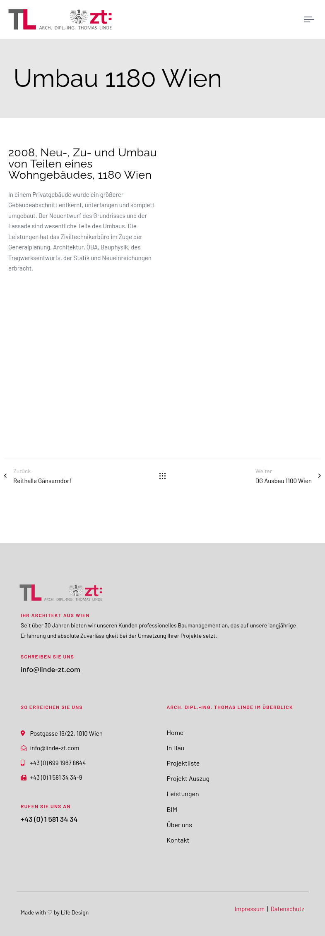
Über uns (179, 824)
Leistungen (183, 793)
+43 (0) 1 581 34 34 (49, 818)
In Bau (176, 748)
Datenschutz (287, 908)
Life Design (75, 912)
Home (175, 732)
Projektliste (183, 763)
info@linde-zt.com (50, 669)
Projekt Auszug (188, 778)
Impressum (250, 908)
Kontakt (178, 840)
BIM (172, 809)
